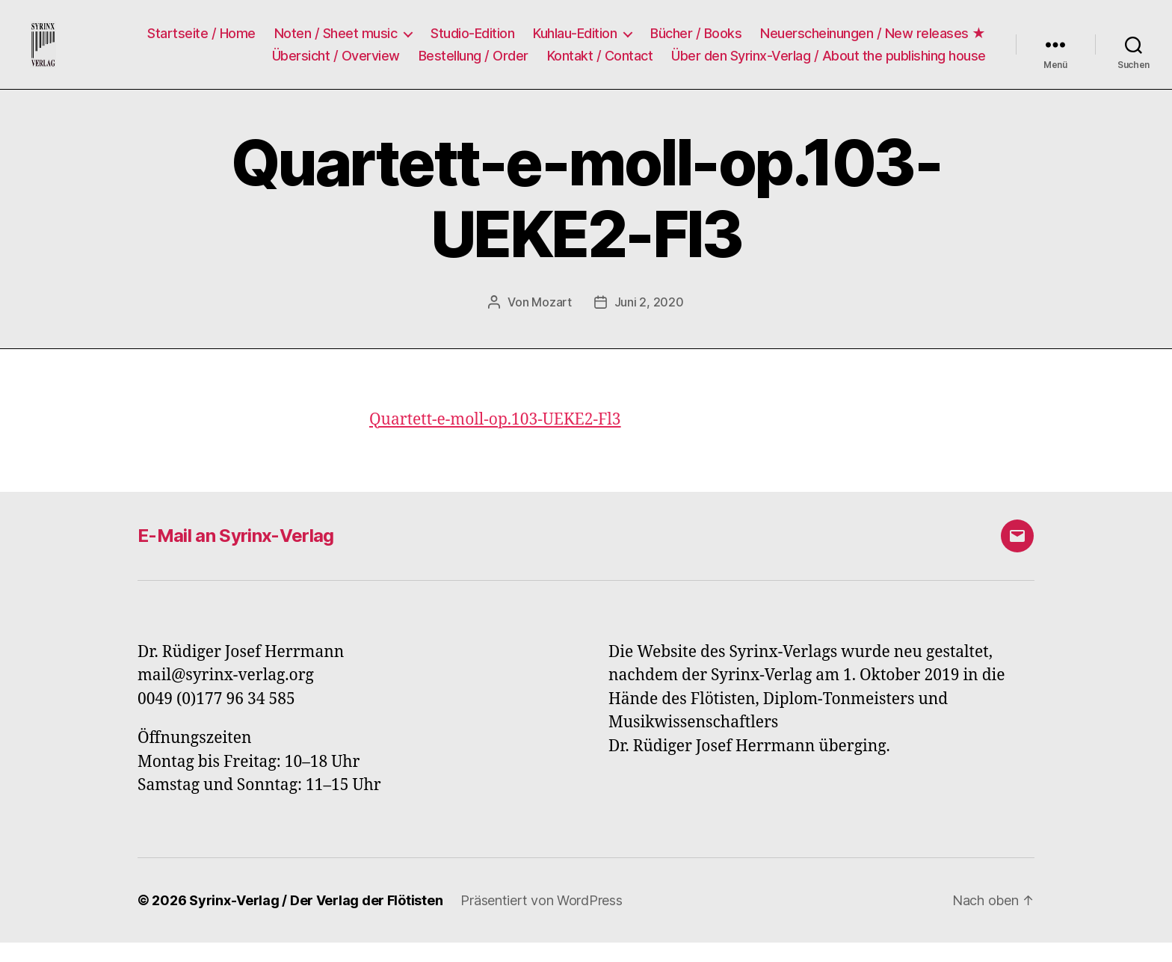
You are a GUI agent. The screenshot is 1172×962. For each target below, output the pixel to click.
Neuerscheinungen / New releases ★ (873, 43)
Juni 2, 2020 (649, 321)
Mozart (551, 321)
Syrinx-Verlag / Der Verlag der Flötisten (315, 920)
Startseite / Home (201, 43)
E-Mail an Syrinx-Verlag (236, 555)
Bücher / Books (695, 43)
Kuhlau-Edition (575, 43)
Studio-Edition (472, 43)
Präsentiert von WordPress (541, 920)
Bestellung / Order (473, 65)
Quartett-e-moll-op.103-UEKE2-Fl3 (495, 439)
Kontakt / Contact (600, 65)
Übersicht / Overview (336, 65)
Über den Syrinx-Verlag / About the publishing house (828, 65)
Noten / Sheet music (336, 43)
